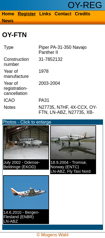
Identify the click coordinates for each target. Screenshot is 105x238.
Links (45, 13)
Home (8, 13)
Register (27, 13)
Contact (63, 13)
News (7, 20)
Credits (82, 13)
